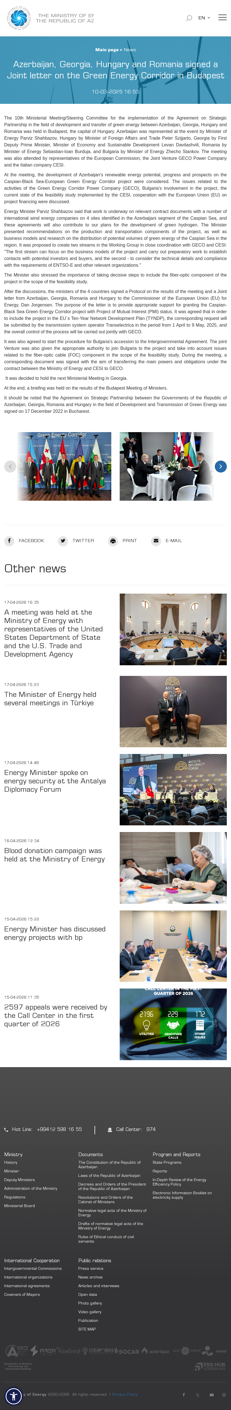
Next (221, 466)
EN (201, 18)
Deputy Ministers (19, 1180)
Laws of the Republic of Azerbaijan (109, 1176)
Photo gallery (90, 1304)
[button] (14, 1396)
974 (151, 1130)
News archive (90, 1278)
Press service (90, 1269)
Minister (11, 1172)
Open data (87, 1295)
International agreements (27, 1286)
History (10, 1163)
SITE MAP (87, 1330)
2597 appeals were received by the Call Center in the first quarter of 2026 (55, 1016)
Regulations (14, 1198)
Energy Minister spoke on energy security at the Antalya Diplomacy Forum (55, 782)
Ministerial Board (19, 1206)
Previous (10, 466)
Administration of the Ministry (30, 1189)
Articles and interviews (98, 1286)
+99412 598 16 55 (59, 1130)
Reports (160, 1172)
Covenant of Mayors (22, 1295)
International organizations (28, 1278)
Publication (88, 1321)
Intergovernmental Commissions (33, 1269)
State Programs (167, 1163)
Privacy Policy (125, 1395)
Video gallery (89, 1312)
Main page (107, 50)
